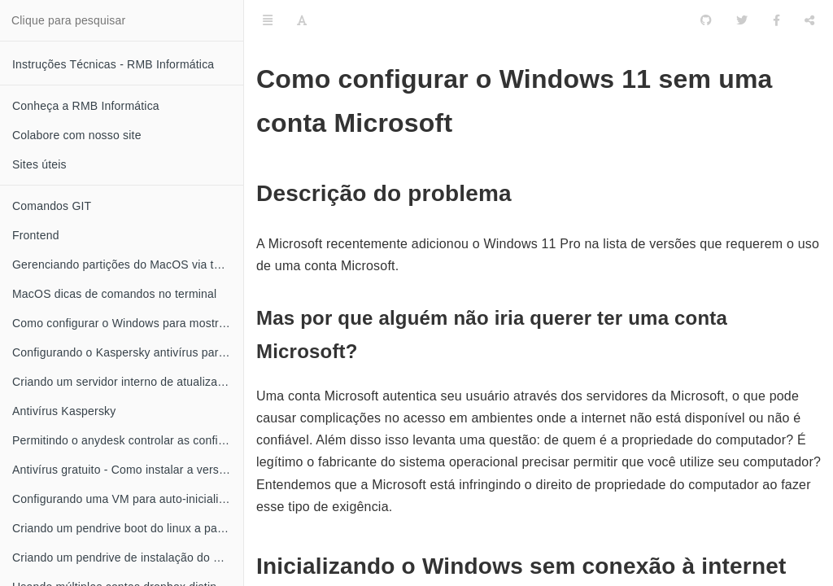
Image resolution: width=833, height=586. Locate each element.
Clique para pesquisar (68, 20)
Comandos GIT (51, 205)
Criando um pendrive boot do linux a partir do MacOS (127, 528)
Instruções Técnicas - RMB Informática (113, 64)
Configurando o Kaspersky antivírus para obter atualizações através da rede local (127, 352)
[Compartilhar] (809, 20)
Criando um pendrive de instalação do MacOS (127, 557)
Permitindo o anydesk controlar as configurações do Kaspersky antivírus (127, 440)
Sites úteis (39, 164)
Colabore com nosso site (77, 135)
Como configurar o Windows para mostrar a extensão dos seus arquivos (127, 323)
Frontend (35, 235)
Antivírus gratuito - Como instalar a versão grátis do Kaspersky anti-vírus (127, 469)
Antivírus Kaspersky (64, 411)
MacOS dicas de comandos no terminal (114, 293)
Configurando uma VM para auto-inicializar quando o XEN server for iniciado (127, 498)
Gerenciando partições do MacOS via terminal (127, 264)
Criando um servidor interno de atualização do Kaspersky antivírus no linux (127, 381)
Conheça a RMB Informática (85, 105)
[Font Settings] (302, 20)
